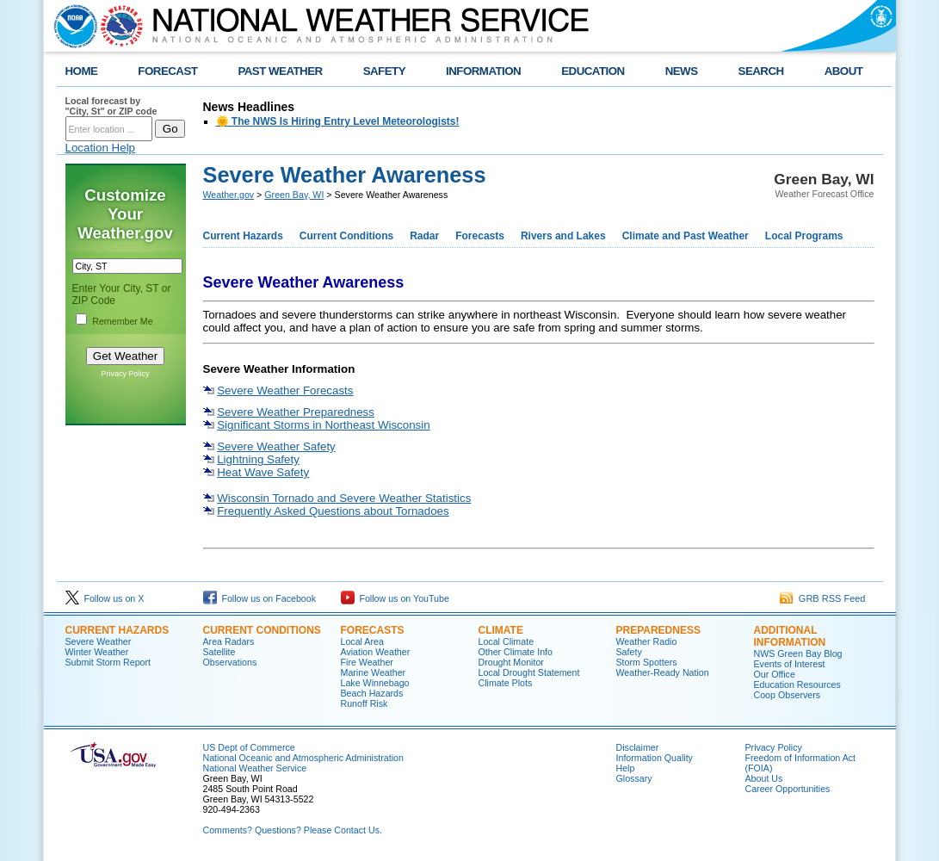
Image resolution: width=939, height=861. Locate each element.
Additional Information (790, 636)
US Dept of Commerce (249, 747)
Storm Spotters (646, 662)
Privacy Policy (125, 373)
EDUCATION (592, 71)
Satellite (219, 652)
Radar (424, 236)
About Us (764, 778)
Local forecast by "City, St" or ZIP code (111, 106)
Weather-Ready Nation (662, 672)
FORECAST (167, 71)
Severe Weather (98, 641)
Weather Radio (646, 641)
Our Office (774, 674)
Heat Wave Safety (263, 472)
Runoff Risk (364, 703)
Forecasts (479, 236)
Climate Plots (506, 683)
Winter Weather (97, 652)
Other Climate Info (516, 652)
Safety (629, 652)
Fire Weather (367, 662)
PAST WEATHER (280, 71)
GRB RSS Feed (823, 598)
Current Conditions (346, 236)
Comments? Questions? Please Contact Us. (292, 830)
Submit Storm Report (108, 662)
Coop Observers (787, 695)
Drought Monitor (511, 662)
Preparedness (658, 630)
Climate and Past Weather (685, 236)
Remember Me (122, 321)
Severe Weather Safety (276, 446)
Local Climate (506, 641)
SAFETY (384, 71)
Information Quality (654, 758)
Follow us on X (105, 598)
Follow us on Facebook (260, 598)
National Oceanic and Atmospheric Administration (303, 758)
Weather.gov (229, 194)
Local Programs (804, 236)
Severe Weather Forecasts (285, 390)
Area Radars (229, 641)
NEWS (681, 71)
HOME (81, 71)
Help (625, 768)
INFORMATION (483, 71)
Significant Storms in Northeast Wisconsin (323, 424)
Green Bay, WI (294, 194)
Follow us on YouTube (395, 598)
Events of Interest (789, 664)
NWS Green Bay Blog (798, 653)
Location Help (100, 147)
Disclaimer (637, 747)
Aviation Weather (376, 652)
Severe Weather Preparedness (295, 412)
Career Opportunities (788, 789)
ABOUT (844, 71)
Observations (230, 662)
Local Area (362, 641)
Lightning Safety (258, 459)
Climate (501, 630)
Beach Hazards (372, 693)
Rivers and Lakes (563, 236)
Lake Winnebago (375, 683)
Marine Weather (373, 672)
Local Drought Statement (529, 672)
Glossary (634, 778)
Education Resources (797, 684)
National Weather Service (255, 768)
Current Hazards (243, 236)
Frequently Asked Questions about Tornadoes (332, 511)
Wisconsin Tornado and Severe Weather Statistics (344, 498)
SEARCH (761, 71)
